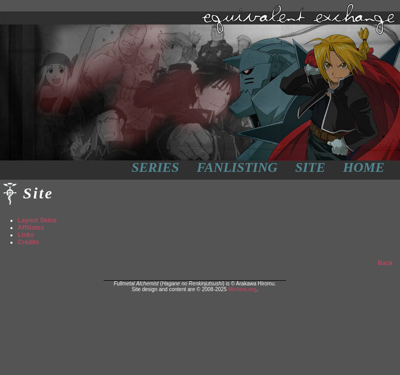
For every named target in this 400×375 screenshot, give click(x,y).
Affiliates (31, 227)
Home (363, 167)
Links (26, 235)
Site (310, 167)
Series (155, 167)
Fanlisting (237, 167)
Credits (28, 242)
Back (385, 263)
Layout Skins (37, 220)
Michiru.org (242, 289)
